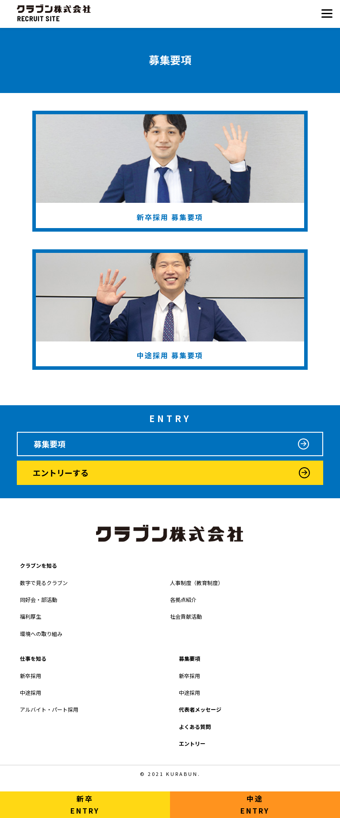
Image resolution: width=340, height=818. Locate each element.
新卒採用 (30, 675)
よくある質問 (195, 726)
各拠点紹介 (183, 599)
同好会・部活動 (38, 599)
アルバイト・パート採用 (49, 709)
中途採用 (30, 692)
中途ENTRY (255, 804)
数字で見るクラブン (44, 582)
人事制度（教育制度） (196, 582)
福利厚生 (30, 616)
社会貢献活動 (186, 616)
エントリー (192, 743)
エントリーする (61, 472)
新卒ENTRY (85, 804)
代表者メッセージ (200, 709)
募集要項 (50, 444)
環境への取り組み (41, 633)
